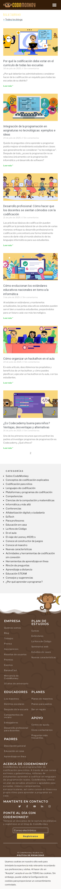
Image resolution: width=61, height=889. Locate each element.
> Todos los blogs (12, 19)
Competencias (14, 496)
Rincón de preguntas (17, 565)
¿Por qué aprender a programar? (24, 581)
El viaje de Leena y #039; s (21, 537)
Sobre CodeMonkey (17, 476)
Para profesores (15, 520)
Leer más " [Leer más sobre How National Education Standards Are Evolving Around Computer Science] (8, 318)
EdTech (10, 516)
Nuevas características (19, 549)
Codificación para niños (19, 484)
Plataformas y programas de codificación (29, 492)
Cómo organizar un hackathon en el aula (28, 358)
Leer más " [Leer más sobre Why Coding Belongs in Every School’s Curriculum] (8, 86)
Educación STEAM (16, 573)
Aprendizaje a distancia (19, 569)
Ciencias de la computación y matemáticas (30, 500)
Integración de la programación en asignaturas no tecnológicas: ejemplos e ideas (29, 130)
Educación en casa (16, 524)
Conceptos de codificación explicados (27, 480)
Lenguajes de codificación (20, 488)
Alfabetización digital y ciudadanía (25, 512)
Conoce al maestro (16, 545)
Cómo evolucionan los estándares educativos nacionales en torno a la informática (25, 290)
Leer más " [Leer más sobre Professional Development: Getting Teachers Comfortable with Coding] (8, 245)
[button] (54, 5)
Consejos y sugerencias (19, 577)
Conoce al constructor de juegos (24, 541)
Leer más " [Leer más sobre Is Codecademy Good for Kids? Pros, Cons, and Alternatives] (8, 448)
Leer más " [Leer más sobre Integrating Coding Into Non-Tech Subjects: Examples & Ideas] (8, 165)
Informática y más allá (18, 504)
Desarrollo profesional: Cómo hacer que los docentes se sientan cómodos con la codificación (29, 210)
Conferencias (13, 508)
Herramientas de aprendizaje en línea (27, 561)
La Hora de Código (16, 528)
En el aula (11, 532)
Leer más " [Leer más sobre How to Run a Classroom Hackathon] (8, 383)
